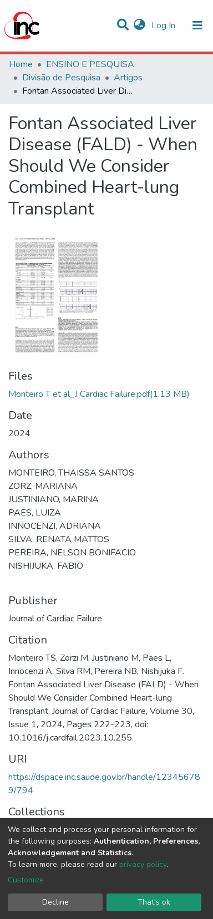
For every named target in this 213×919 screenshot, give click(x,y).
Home (21, 64)
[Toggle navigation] (197, 25)
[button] (139, 25)
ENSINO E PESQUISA (90, 64)
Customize (26, 880)
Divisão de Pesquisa (61, 78)
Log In (164, 25)
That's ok (154, 902)
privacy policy (142, 864)
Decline (55, 902)
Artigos (128, 78)
